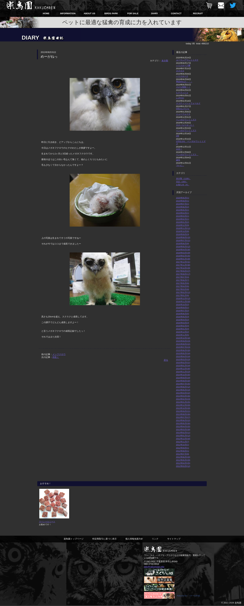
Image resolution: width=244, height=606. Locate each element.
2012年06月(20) (183, 457)
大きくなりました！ (185, 125)
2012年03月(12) (183, 466)
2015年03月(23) (183, 359)
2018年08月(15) (183, 237)
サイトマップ (173, 539)
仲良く (55, 357)
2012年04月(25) (183, 463)
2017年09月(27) (183, 271)
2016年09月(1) (182, 307)
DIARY (154, 13)
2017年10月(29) (183, 268)
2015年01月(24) (183, 365)
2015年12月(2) (182, 332)
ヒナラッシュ (182, 92)
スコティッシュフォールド (188, 103)
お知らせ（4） (182, 184)
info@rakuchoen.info (154, 567)
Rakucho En (182, 596)
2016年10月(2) (182, 304)
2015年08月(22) (183, 344)
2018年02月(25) (183, 256)
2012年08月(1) (182, 451)
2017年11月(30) (183, 265)
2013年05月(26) (183, 423)
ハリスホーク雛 (183, 65)
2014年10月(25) (183, 375)
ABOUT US (89, 13)
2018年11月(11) (183, 228)
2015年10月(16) (183, 338)
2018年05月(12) (183, 246)
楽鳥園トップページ (74, 539)
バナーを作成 (194, 596)
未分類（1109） (183, 178)
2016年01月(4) (182, 329)
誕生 (178, 160)
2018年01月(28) (183, 259)
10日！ (179, 149)
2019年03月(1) (182, 216)
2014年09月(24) (183, 378)
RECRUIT (198, 13)
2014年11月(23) (183, 371)
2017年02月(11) (183, 292)
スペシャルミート (47, 522)
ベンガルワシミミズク (186, 120)
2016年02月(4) (182, 326)
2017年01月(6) (182, 295)
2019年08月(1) (182, 201)
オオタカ (180, 71)
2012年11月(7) (182, 441)
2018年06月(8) (182, 243)
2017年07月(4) (182, 277)
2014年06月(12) (183, 387)
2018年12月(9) (182, 225)
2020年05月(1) (182, 198)
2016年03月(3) (182, 323)
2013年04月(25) (183, 426)
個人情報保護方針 (134, 539)
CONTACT (176, 13)
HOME (46, 13)
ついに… (180, 165)
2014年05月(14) (183, 390)
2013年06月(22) (183, 420)
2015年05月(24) (183, 353)
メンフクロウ (59, 354)
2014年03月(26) (183, 396)
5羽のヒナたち (182, 109)
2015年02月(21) (183, 362)
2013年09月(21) (183, 411)
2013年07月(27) (183, 417)
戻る (166, 360)
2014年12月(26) (183, 368)
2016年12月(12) (183, 298)
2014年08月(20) (183, 381)
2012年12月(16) (183, 438)
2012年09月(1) (182, 448)
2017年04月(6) (182, 286)
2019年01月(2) (182, 222)
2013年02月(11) (183, 432)
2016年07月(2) (182, 310)
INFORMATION (68, 13)
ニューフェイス (183, 114)
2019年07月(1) (182, 204)
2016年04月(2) (182, 320)
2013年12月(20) (183, 405)
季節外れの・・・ (184, 81)
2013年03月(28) (183, 429)
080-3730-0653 (151, 565)
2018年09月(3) (182, 234)
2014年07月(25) (183, 384)
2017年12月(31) (183, 262)
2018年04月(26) (183, 249)
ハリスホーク (182, 76)
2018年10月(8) (182, 231)
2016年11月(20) (183, 301)
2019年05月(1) (182, 210)
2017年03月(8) (182, 289)
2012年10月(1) (182, 445)
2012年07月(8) (182, 454)
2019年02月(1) (182, 219)
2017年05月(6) (182, 283)
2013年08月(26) (183, 414)
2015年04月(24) (183, 356)
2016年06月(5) (182, 313)
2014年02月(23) (183, 399)
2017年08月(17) (183, 274)
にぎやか (180, 98)
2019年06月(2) (182, 207)
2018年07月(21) (183, 240)
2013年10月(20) (183, 408)
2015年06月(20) (183, 350)
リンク (155, 539)
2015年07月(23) (183, 347)
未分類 (164, 60)
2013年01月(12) (183, 435)
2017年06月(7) (182, 280)
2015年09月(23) (183, 341)
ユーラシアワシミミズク (187, 60)
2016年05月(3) (182, 317)
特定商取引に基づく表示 (104, 539)
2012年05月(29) (183, 460)
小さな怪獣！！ (183, 87)
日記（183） (182, 181)
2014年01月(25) (183, 402)
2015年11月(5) (182, 335)
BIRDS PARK (111, 13)
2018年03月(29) (183, 253)
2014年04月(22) (183, 393)
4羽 (177, 136)
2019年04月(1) (182, 213)
